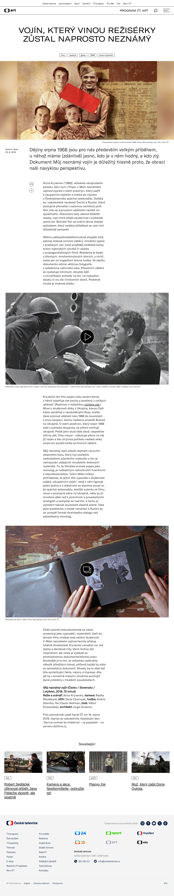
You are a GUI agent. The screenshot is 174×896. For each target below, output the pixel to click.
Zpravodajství (65, 3)
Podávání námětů (47, 861)
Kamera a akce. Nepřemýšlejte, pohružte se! (65, 788)
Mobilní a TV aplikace (16, 865)
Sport (77, 3)
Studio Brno (45, 843)
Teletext (10, 847)
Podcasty (10, 852)
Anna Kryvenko (106, 55)
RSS (166, 883)
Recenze (72, 55)
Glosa (83, 55)
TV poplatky (12, 843)
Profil (93, 778)
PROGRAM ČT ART (134, 10)
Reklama (43, 838)
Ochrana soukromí (41, 883)
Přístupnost (58, 883)
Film (63, 55)
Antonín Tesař (11, 149)
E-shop (9, 861)
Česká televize (49, 3)
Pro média (44, 833)
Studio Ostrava (46, 847)
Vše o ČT (127, 3)
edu (118, 3)
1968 (92, 55)
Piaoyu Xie (97, 784)
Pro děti (110, 3)
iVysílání (86, 3)
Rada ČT (43, 852)
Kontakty (43, 870)
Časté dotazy (45, 865)
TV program (98, 3)
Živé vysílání (12, 838)
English (27, 883)
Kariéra (42, 856)
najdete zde (92, 404)
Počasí (9, 856)
